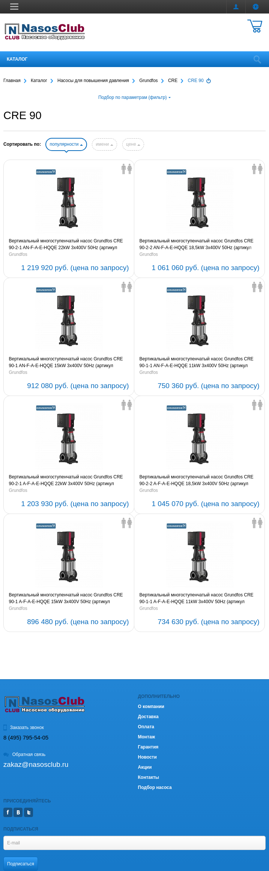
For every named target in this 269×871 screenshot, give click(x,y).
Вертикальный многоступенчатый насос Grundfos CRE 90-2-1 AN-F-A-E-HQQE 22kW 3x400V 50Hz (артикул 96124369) (66, 244)
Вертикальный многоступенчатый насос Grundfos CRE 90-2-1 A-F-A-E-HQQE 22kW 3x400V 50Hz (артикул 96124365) (66, 480)
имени (104, 144)
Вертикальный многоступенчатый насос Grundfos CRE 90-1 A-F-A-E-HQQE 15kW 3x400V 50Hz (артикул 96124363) (66, 598)
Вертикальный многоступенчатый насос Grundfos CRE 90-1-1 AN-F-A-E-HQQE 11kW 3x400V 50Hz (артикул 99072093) (197, 362)
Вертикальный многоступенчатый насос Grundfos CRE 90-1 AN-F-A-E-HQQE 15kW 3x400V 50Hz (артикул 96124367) (66, 362)
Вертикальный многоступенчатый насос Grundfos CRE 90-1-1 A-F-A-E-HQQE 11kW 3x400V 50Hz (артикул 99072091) (197, 598)
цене (133, 144)
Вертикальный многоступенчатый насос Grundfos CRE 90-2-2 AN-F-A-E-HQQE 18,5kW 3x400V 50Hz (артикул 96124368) (197, 244)
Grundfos (18, 254)
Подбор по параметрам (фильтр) (134, 97)
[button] (14, 6)
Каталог (17, 59)
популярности (66, 144)
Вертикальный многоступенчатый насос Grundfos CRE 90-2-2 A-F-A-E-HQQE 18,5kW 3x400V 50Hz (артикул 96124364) (197, 480)
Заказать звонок (23, 727)
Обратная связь (24, 754)
